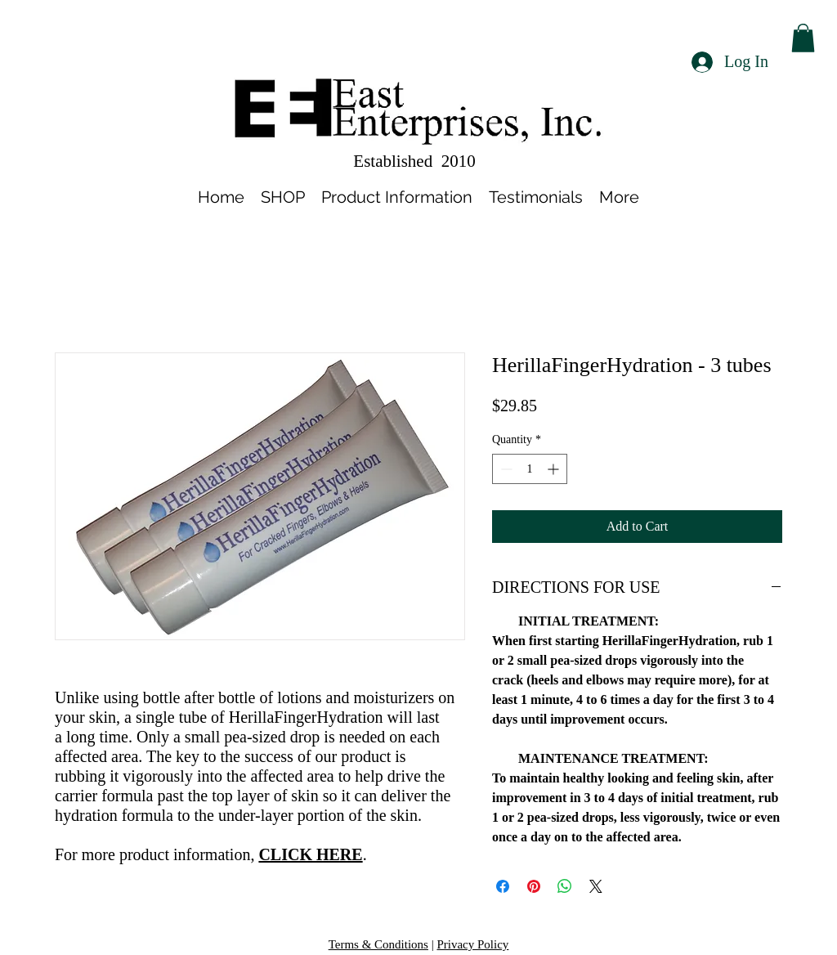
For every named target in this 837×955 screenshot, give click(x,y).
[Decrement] (505, 469)
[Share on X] (596, 886)
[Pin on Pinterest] (534, 886)
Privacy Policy (472, 944)
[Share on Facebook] (502, 886)
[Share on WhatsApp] (565, 886)
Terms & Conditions (378, 944)
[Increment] (554, 469)
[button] (803, 38)
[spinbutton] (529, 469)
